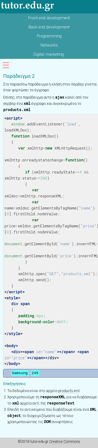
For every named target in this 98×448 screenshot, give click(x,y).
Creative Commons (64, 441)
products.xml (68, 391)
